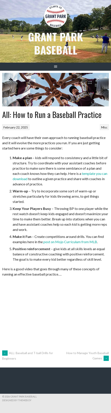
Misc (104, 127)
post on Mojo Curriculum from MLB (70, 242)
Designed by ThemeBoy (16, 400)
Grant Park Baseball (55, 43)
